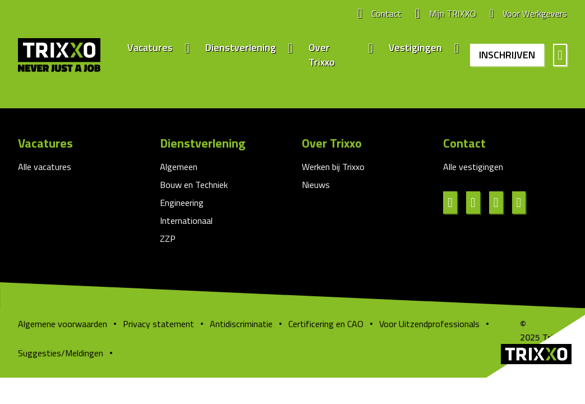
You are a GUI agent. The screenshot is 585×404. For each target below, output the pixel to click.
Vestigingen (415, 47)
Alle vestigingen (473, 166)
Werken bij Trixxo (333, 166)
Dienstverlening (240, 47)
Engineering (182, 202)
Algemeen (178, 166)
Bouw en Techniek (194, 184)
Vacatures (150, 47)
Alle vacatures (44, 166)
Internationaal (186, 220)
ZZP (168, 238)
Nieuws (316, 184)
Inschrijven (507, 54)
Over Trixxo (321, 55)
